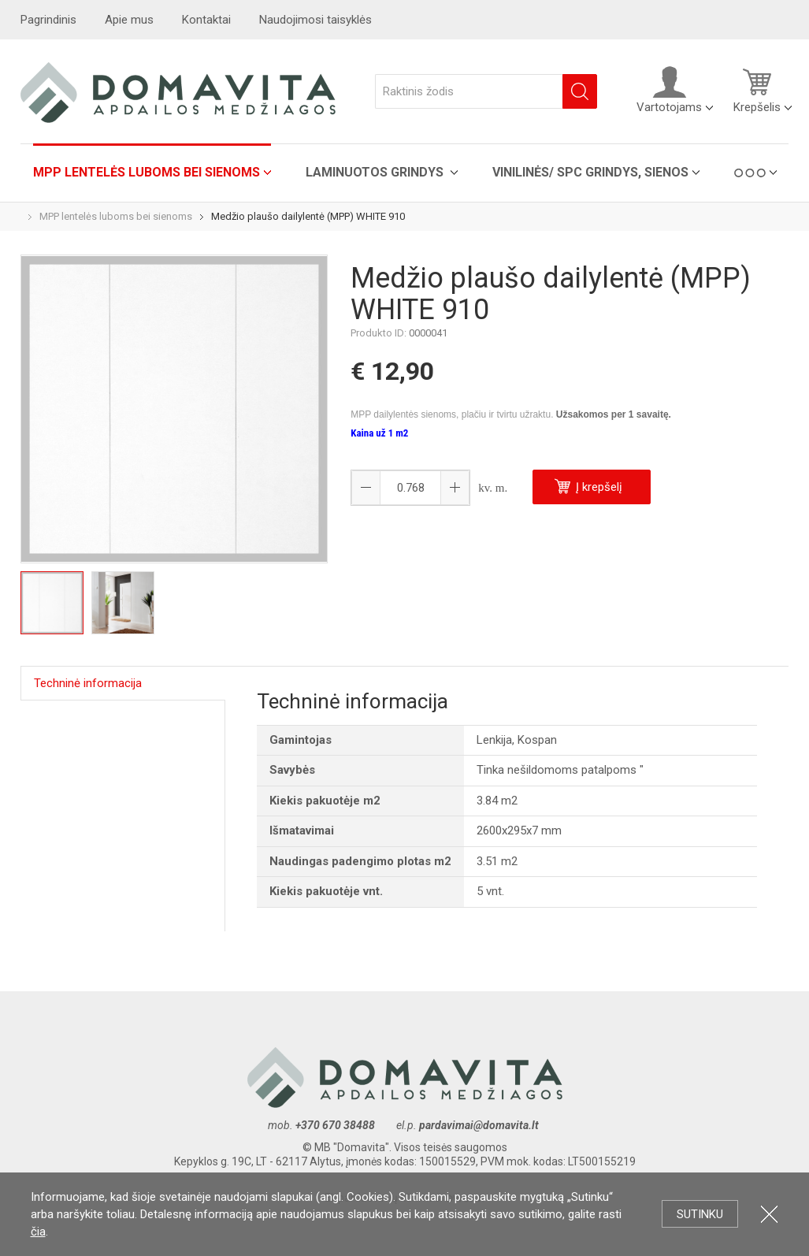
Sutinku (700, 1214)
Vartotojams (669, 89)
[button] (454, 487)
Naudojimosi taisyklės (315, 20)
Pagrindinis (48, 20)
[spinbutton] (410, 487)
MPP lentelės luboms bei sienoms (146, 172)
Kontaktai (206, 20)
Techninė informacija (88, 683)
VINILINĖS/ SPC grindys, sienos (590, 172)
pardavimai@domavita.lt (480, 1125)
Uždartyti (769, 1214)
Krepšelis (757, 89)
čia (38, 1231)
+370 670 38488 (335, 1125)
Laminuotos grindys (376, 172)
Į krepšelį (588, 486)
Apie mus (129, 20)
